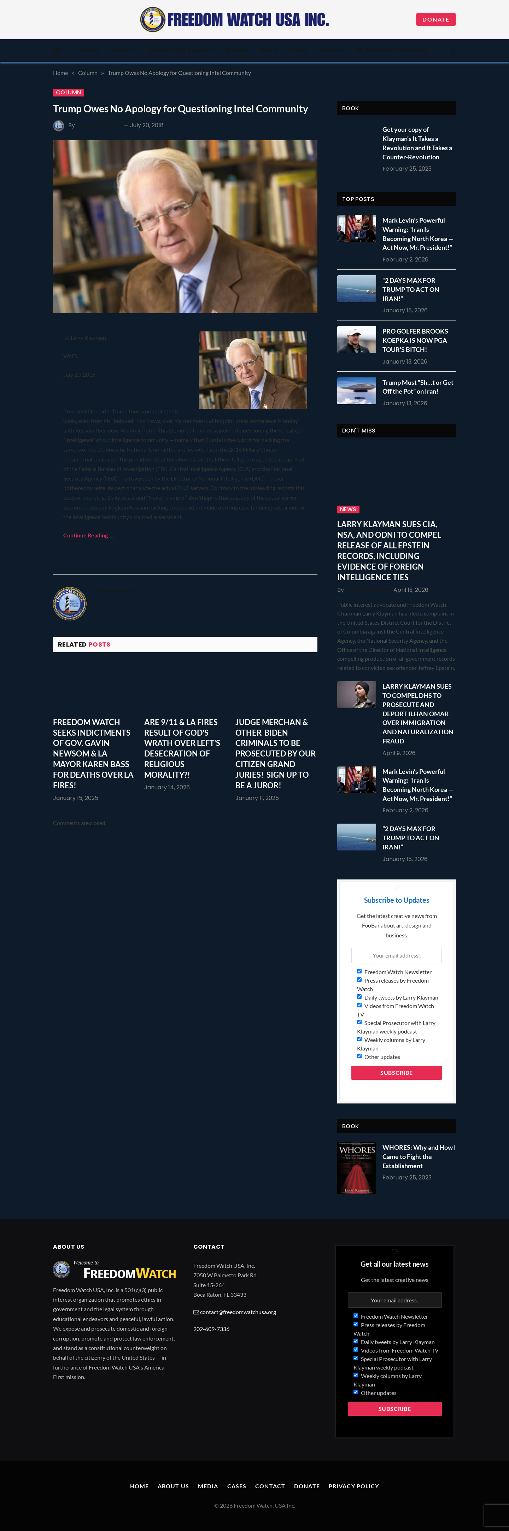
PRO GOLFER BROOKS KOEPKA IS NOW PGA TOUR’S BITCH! (415, 340)
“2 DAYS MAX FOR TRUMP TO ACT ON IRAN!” (410, 289)
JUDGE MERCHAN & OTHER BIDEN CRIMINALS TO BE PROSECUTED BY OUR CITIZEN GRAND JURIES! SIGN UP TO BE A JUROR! (275, 753)
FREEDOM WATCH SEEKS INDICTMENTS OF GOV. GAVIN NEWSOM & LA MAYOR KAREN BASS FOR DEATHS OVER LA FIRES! (93, 753)
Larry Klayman (365, 590)
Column (68, 92)
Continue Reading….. (89, 535)
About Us (124, 50)
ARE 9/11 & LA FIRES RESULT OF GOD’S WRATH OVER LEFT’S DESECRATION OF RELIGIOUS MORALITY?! (182, 748)
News (348, 509)
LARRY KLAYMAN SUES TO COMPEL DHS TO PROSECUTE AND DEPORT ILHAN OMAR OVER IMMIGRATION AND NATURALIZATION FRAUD (418, 713)
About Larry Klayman (182, 50)
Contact (331, 50)
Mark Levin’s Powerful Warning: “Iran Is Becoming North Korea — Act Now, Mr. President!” (418, 233)
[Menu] (57, 51)
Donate (436, 19)
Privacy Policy (354, 1486)
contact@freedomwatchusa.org (238, 1311)
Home (89, 50)
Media (269, 50)
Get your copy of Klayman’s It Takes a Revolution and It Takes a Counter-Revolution (417, 142)
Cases (299, 50)
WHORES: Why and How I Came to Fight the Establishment (419, 1156)
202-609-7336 (211, 1328)
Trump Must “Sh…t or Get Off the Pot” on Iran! (418, 386)
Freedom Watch (99, 125)
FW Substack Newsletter (391, 50)
